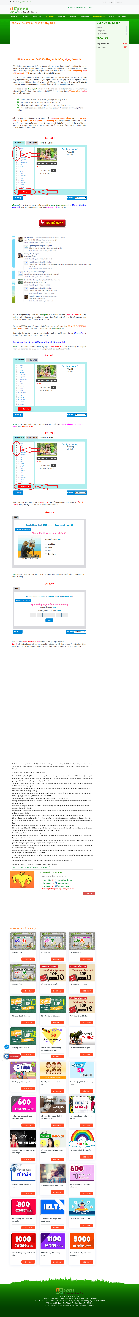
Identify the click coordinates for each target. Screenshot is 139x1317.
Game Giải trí (84, 16)
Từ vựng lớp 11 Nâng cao (50, 1016)
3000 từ (14, 764)
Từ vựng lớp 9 (17, 984)
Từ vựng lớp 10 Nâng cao (21, 1016)
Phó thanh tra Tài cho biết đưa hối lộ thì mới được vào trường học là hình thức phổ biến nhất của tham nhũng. (47, 815)
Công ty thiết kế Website (24, 2)
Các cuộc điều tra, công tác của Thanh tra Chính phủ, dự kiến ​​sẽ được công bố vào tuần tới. (42, 860)
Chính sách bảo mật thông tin (53, 1305)
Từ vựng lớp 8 (75, 952)
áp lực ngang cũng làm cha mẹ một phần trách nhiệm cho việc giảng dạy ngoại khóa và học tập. (43, 825)
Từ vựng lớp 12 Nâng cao (21, 1048)
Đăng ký (111, 2)
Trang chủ (14, 16)
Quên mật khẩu (103, 34)
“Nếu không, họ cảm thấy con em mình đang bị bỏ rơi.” (29, 833)
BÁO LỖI (111, 16)
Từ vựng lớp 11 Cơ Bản (78, 984)
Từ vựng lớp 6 (17, 952)
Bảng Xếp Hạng (99, 16)
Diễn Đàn (72, 16)
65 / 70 (54, 880)
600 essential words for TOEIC (52, 1185)
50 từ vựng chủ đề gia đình (22, 1082)
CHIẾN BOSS (89, 893)
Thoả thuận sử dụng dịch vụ (71, 1305)
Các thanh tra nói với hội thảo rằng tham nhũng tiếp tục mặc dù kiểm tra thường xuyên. (40, 798)
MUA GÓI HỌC (37, 16)
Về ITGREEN (122, 16)
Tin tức (104, 2)
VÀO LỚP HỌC (49, 16)
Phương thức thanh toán (87, 1305)
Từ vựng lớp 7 (46, 952)
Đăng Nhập (119, 2)
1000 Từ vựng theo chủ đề (80, 1218)
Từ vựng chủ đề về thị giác (80, 1048)
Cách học (25, 16)
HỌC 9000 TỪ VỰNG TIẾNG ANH (79, 8)
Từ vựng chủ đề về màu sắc (80, 1150)
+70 (53, 886)
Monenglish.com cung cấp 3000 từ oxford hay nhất (28, 772)
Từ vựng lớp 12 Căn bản (79, 1016)
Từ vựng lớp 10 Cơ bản (49, 984)
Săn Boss (61, 16)
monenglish (24, 764)
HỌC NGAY (28, 959)
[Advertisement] (52, 41)
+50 (53, 883)
